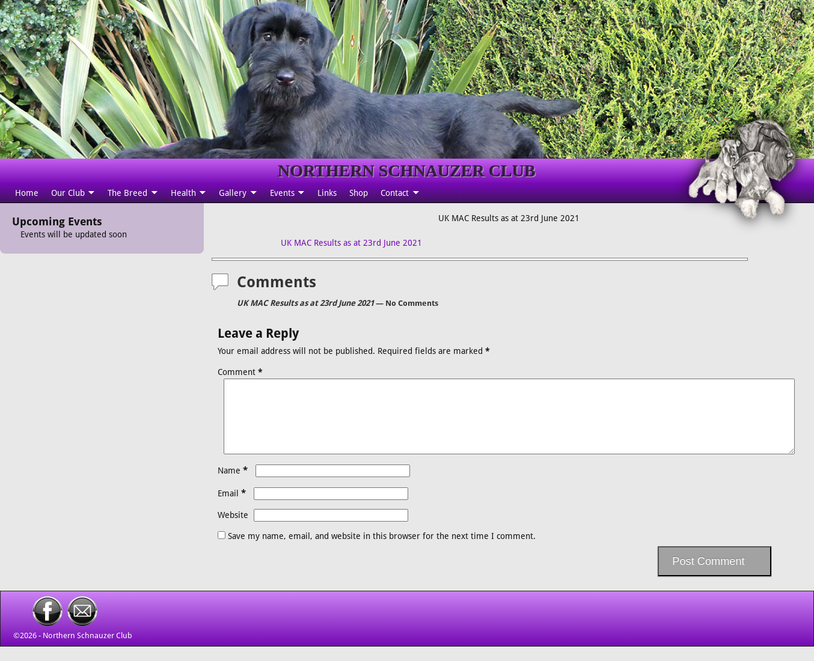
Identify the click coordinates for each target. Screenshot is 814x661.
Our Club (68, 193)
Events (282, 193)
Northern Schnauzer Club (87, 649)
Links (327, 193)
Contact (395, 193)
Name (234, 485)
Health (183, 193)
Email (233, 508)
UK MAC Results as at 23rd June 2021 (351, 243)
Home (26, 193)
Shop (358, 193)
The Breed (127, 193)
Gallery (232, 193)
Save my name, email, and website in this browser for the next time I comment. (382, 550)
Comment (241, 372)
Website (233, 529)
